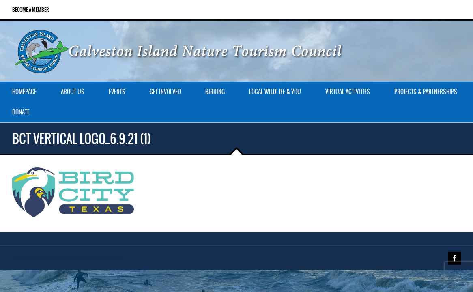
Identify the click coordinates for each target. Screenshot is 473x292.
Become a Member (30, 9)
